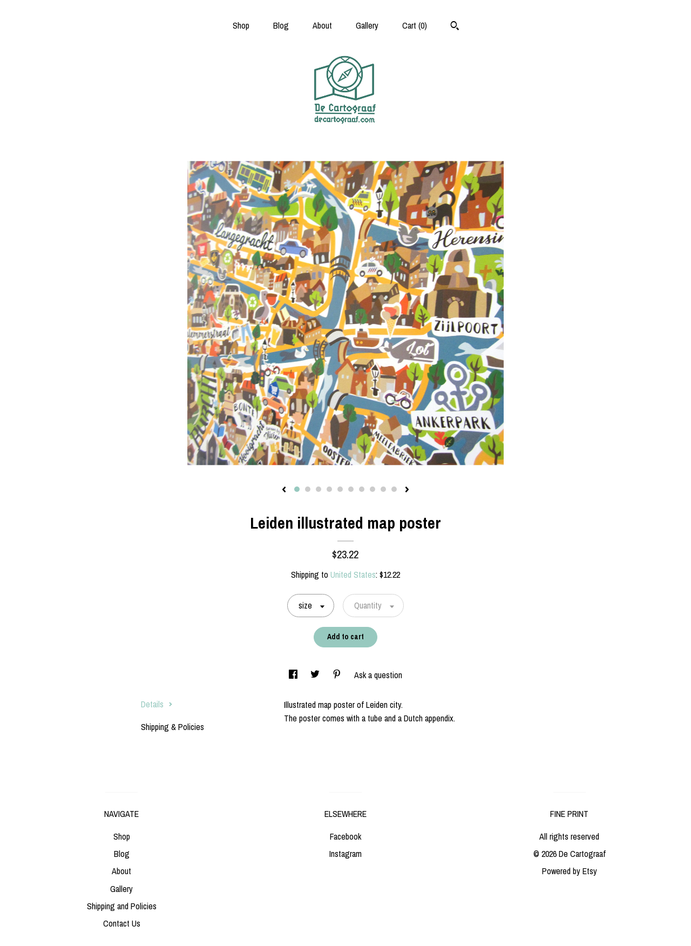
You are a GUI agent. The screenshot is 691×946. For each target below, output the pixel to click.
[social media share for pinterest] (338, 675)
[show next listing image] (407, 490)
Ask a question (378, 675)
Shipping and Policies (122, 906)
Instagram (345, 854)
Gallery (367, 25)
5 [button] (340, 489)
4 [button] (329, 489)
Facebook (345, 836)
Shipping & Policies (172, 727)
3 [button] (318, 489)
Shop (241, 25)
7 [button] (361, 489)
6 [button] (351, 489)
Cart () (414, 25)
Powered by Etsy (569, 871)
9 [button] (383, 489)
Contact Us (121, 923)
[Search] (455, 27)
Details (157, 704)
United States (353, 574)
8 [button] (372, 489)
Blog (281, 25)
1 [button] (297, 489)
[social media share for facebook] (294, 675)
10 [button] (394, 489)
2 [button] (307, 489)
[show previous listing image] (284, 490)
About (322, 25)
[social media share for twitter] (316, 675)
